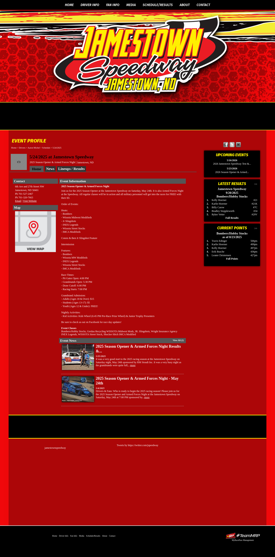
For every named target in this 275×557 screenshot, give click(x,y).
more (133, 365)
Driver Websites (242, 535)
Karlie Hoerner (219, 203)
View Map (35, 232)
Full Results (231, 217)
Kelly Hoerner (219, 200)
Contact (203, 5)
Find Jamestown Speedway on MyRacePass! (238, 144)
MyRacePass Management (243, 540)
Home (69, 5)
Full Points (232, 258)
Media (131, 5)
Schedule (46, 148)
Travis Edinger (219, 240)
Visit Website (30, 200)
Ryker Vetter (218, 214)
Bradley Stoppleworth (223, 211)
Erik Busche (218, 251)
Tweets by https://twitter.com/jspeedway (137, 445)
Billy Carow (218, 207)
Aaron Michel (34, 148)
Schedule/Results (158, 5)
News (50, 169)
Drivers (22, 148)
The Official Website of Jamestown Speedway (140, 54)
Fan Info (112, 5)
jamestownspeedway (55, 447)
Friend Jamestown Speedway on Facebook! (226, 144)
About (185, 5)
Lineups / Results (71, 169)
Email (18, 200)
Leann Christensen (221, 255)
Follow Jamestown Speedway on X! (232, 144)
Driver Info (90, 5)
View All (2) (178, 340)
